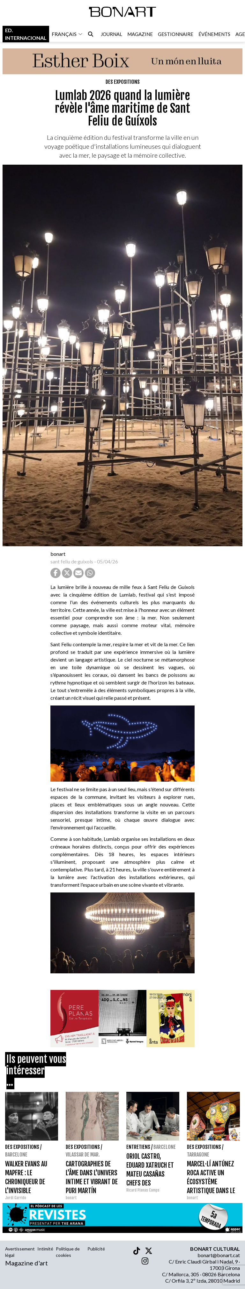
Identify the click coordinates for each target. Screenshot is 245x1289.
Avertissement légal (20, 1252)
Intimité (45, 1248)
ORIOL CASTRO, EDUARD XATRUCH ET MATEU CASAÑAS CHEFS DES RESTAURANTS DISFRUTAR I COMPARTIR (150, 1183)
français (67, 34)
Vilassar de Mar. (83, 1154)
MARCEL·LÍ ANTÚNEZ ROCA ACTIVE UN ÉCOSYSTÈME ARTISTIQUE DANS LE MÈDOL (211, 1182)
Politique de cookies (68, 1252)
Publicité (96, 1248)
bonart (57, 554)
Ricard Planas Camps (143, 1190)
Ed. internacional (26, 34)
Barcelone (16, 1154)
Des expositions (123, 82)
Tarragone (198, 1154)
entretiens (138, 1147)
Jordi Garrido (15, 1197)
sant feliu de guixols (71, 561)
